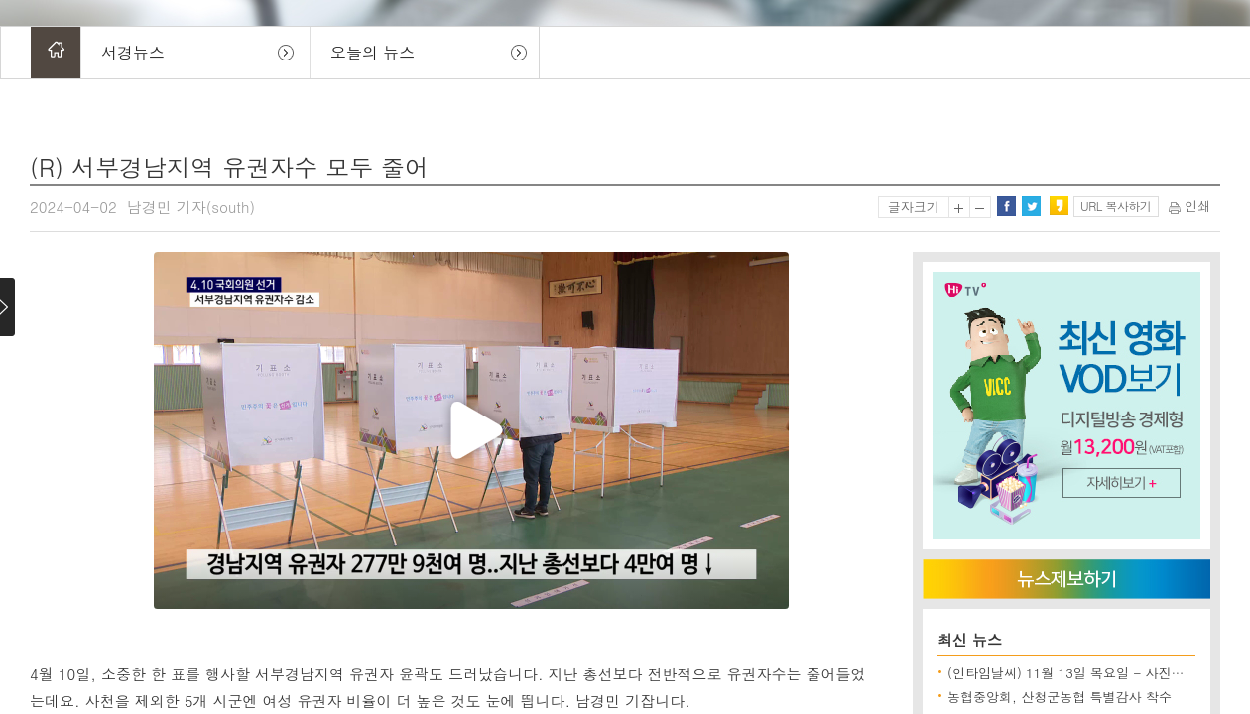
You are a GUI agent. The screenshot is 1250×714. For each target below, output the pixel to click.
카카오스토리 (1058, 206)
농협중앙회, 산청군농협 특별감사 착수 (1059, 696)
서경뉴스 (133, 52)
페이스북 (1006, 206)
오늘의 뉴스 (372, 52)
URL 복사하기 (1115, 205)
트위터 (1031, 206)
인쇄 (1189, 205)
